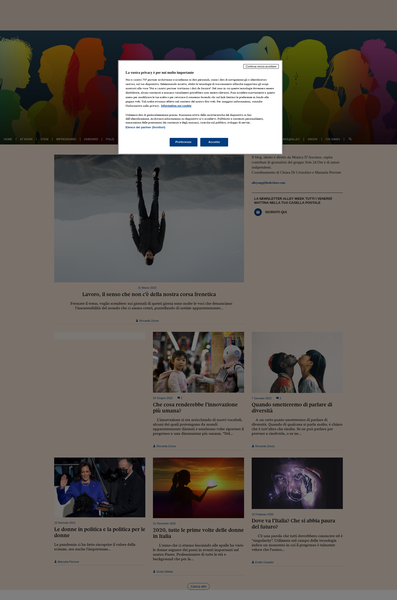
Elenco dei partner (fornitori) (145, 127)
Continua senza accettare (261, 66)
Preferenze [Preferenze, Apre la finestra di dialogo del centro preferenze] (183, 141)
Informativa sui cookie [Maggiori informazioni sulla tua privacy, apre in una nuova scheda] (176, 105)
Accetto (214, 141)
